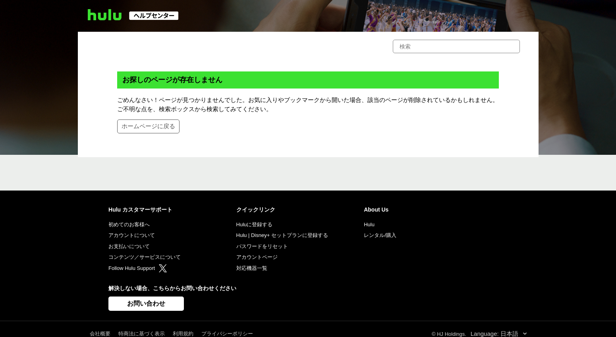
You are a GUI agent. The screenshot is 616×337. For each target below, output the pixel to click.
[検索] (456, 46)
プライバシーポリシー (227, 334)
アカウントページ (257, 257)
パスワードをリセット (262, 246)
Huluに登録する (254, 224)
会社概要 (100, 334)
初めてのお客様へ (129, 224)
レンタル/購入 (380, 235)
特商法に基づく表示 (141, 334)
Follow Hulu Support (137, 268)
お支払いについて (129, 246)
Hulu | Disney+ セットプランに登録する (282, 235)
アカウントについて (131, 235)
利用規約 (183, 334)
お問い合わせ (146, 303)
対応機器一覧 (251, 268)
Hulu (369, 224)
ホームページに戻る (148, 126)
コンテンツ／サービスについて (144, 257)
